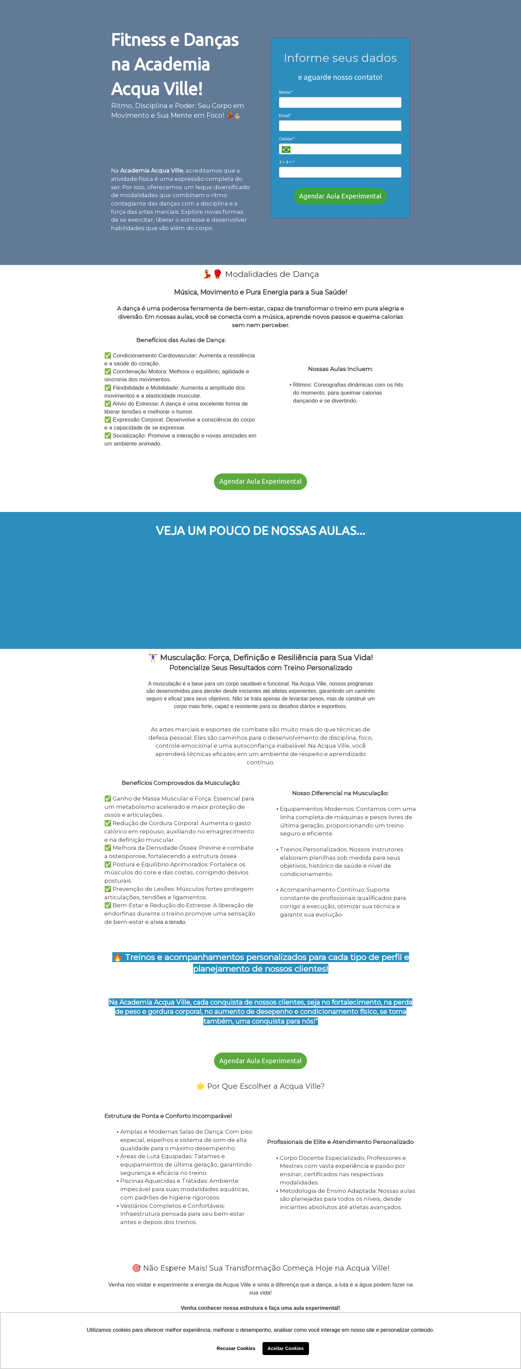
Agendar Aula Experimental (340, 196)
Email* (285, 115)
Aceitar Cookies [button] (285, 1348)
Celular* (287, 139)
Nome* (286, 92)
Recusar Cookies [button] (236, 1348)
